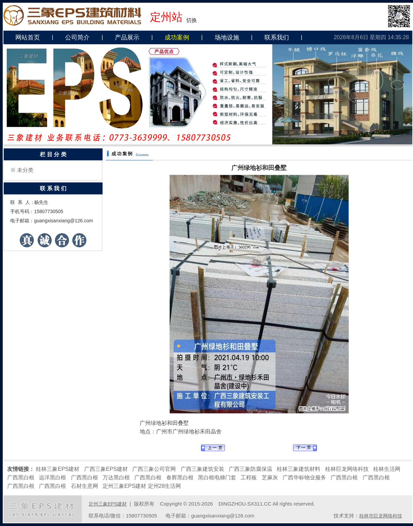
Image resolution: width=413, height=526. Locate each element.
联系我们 (276, 37)
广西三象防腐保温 (250, 469)
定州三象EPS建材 (124, 486)
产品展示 (127, 37)
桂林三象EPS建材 (57, 469)
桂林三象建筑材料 (298, 469)
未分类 (25, 170)
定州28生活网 (164, 486)
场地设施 (227, 37)
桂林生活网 (386, 469)
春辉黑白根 (180, 477)
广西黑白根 (20, 477)
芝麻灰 (270, 477)
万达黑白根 (116, 477)
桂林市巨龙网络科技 (380, 516)
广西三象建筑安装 (202, 469)
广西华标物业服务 (304, 477)
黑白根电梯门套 (217, 477)
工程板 (249, 477)
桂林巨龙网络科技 (347, 469)
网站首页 (27, 37)
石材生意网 (84, 486)
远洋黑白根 (52, 477)
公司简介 (77, 37)
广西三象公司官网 (154, 469)
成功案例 (177, 37)
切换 (191, 20)
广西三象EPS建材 (106, 469)
